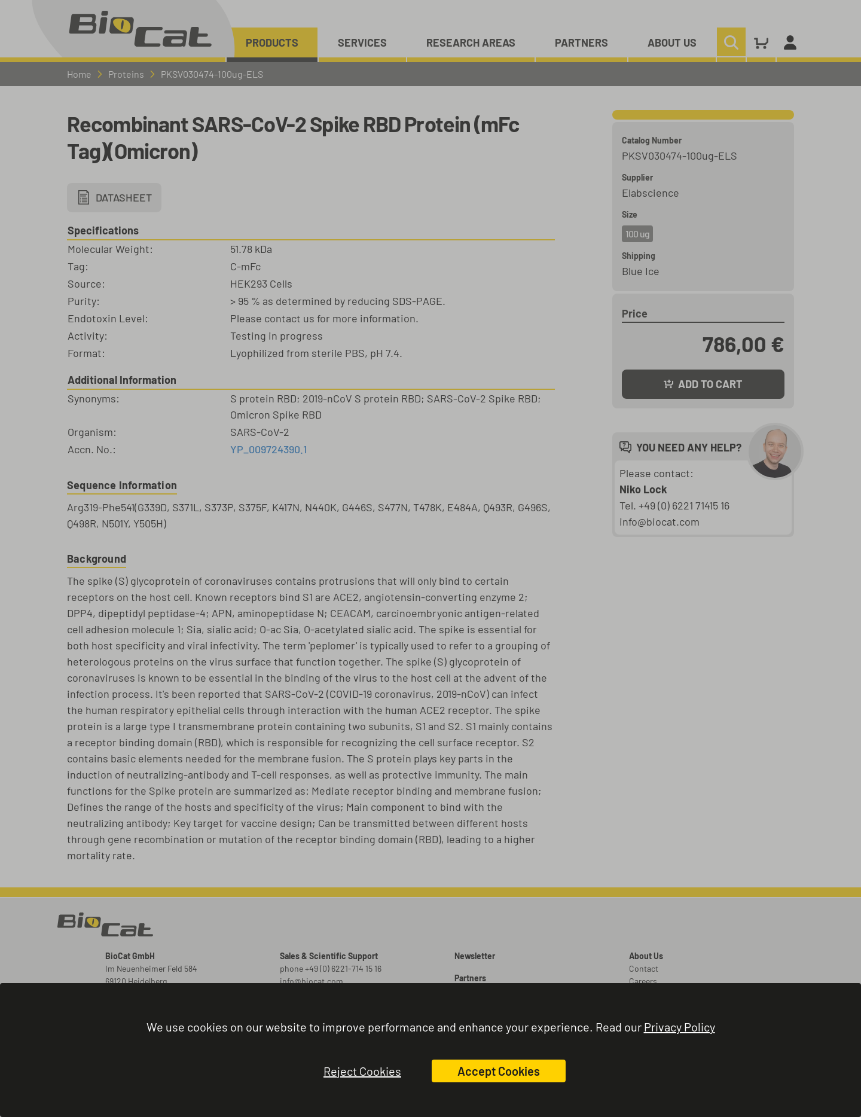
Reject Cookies (362, 1071)
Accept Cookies (498, 1071)
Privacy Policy (679, 1027)
